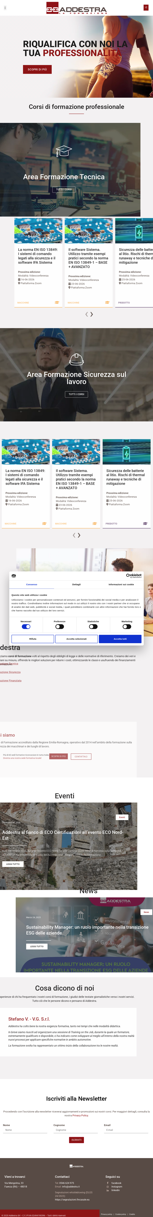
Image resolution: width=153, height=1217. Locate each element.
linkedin (115, 1190)
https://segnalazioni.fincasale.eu (72, 1200)
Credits (132, 1215)
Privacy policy (106, 1215)
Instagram (116, 1187)
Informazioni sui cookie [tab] (121, 584)
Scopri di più (37, 69)
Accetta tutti (120, 639)
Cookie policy (120, 1215)
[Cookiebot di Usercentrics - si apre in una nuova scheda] (128, 576)
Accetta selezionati (76, 639)
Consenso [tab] (31, 584)
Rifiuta (32, 639)
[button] (5, 7)
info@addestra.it (71, 1187)
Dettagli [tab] (76, 584)
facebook (116, 1183)
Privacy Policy (80, 1115)
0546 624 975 (66, 1183)
